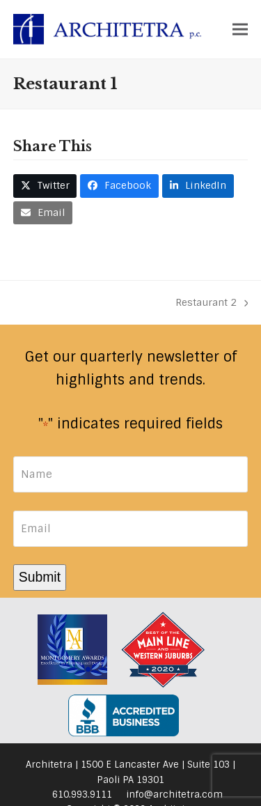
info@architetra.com (174, 794)
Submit (40, 576)
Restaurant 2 (211, 303)
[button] (240, 29)
